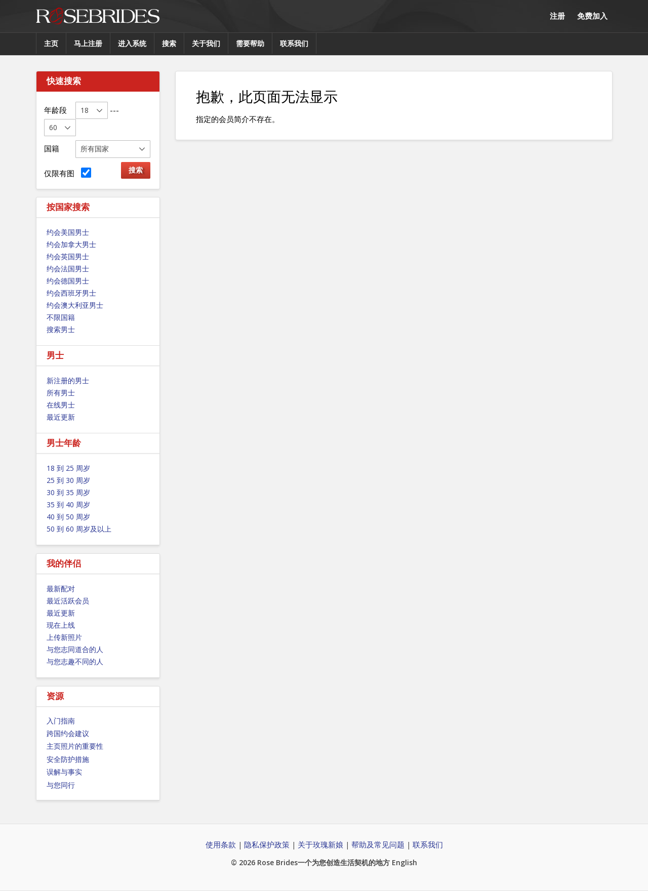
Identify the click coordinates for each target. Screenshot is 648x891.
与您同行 (61, 785)
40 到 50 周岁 (68, 516)
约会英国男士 (68, 256)
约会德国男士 (68, 281)
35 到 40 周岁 (68, 504)
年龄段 (55, 110)
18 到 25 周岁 (68, 468)
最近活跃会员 (68, 600)
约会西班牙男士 (71, 293)
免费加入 (592, 16)
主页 (51, 43)
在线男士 (61, 405)
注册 (557, 16)
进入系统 (132, 43)
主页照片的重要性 (75, 746)
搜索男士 (61, 329)
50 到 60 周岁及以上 (79, 529)
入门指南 (61, 720)
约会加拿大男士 (71, 244)
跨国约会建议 (68, 733)
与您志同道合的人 (75, 649)
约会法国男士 (68, 268)
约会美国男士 (68, 232)
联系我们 (294, 43)
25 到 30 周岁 (68, 480)
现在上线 (61, 625)
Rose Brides (97, 16)
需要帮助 (250, 43)
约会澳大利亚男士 (75, 305)
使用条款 (221, 844)
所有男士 (61, 392)
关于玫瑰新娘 (320, 844)
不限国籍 (61, 317)
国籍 (51, 148)
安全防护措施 (68, 759)
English (404, 862)
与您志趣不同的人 (75, 661)
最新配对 (61, 588)
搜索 (169, 43)
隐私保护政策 (267, 844)
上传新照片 (64, 637)
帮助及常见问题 (377, 844)
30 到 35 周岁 (68, 492)
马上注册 (88, 43)
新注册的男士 (68, 380)
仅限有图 (67, 173)
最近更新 (61, 417)
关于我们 (206, 43)
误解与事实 (64, 772)
